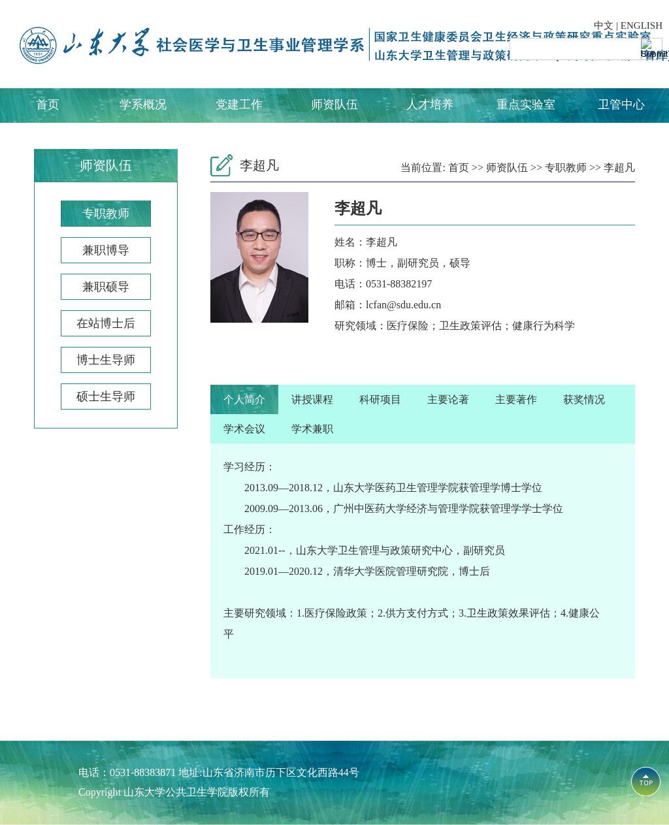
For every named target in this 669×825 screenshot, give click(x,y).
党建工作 (239, 104)
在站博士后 (105, 323)
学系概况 (143, 104)
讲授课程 (312, 399)
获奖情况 (584, 399)
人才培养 (429, 104)
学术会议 (244, 428)
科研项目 (380, 399)
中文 (603, 25)
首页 (47, 104)
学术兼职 (312, 428)
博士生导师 (105, 359)
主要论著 (448, 399)
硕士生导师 (105, 396)
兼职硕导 (105, 286)
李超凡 (619, 167)
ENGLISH (641, 25)
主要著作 (516, 399)
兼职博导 (105, 250)
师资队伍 (334, 104)
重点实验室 (526, 104)
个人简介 (244, 399)
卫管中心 (621, 104)
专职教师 (105, 213)
